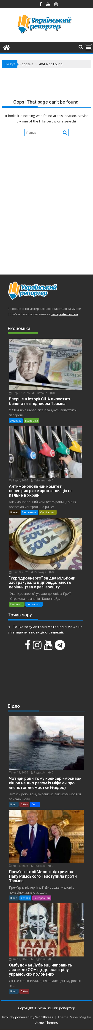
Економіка (31, 420)
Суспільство (47, 512)
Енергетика (29, 512)
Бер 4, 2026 (18, 480)
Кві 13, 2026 (18, 772)
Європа (25, 898)
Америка (15, 420)
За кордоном (42, 898)
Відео (13, 804)
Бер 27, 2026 (19, 393)
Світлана (39, 393)
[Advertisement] (46, 217)
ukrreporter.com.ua (64, 314)
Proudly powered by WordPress (27, 1017)
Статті (34, 804)
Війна (24, 804)
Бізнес (14, 512)
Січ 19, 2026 (18, 572)
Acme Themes (46, 1022)
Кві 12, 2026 (18, 959)
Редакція (38, 572)
